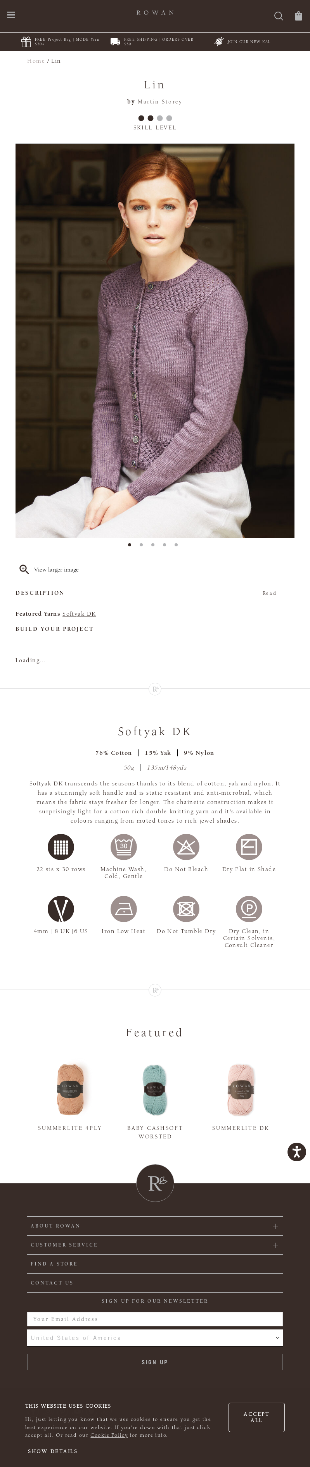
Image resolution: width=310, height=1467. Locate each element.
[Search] (279, 17)
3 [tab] (155, 547)
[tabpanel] (155, 341)
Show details (53, 1451)
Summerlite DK (240, 1128)
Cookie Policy (109, 1435)
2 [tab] (143, 547)
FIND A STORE (54, 1264)
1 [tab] (132, 547)
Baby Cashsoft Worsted (155, 1132)
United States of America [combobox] (76, 1337)
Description (146, 593)
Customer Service (64, 1245)
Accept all (256, 1417)
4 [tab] (167, 547)
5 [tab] (178, 547)
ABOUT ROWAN (56, 1226)
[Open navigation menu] (11, 15)
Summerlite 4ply (70, 1128)
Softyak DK (79, 613)
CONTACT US (52, 1283)
